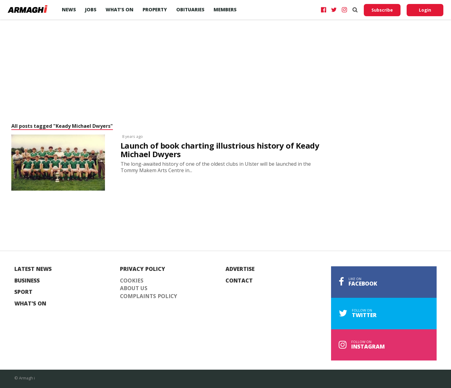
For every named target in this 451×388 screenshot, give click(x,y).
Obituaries (190, 9)
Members (225, 9)
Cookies (132, 280)
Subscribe (382, 10)
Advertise (240, 269)
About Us (133, 288)
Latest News (33, 269)
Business (27, 280)
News (69, 9)
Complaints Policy (148, 296)
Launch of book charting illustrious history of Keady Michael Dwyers (220, 150)
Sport (23, 292)
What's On (30, 303)
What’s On (119, 9)
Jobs (90, 9)
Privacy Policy (142, 269)
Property (155, 9)
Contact (239, 280)
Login (425, 10)
